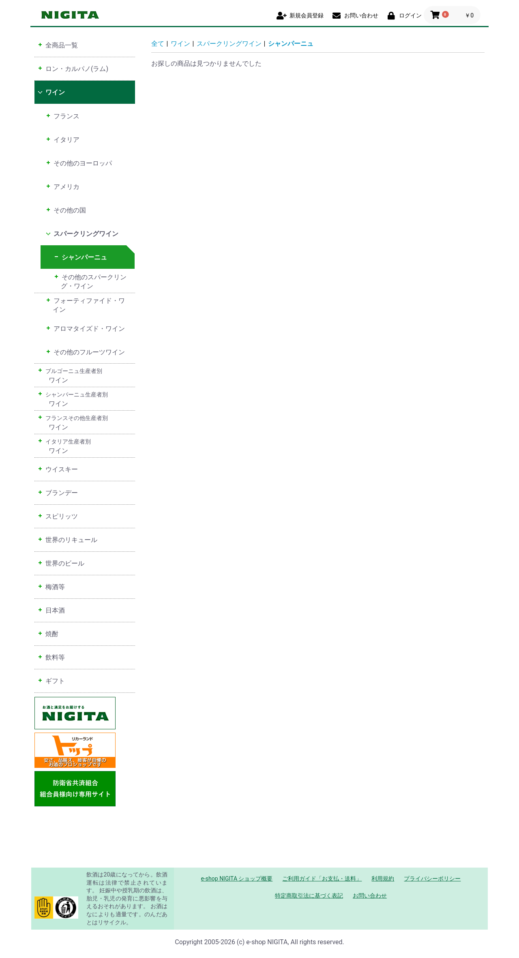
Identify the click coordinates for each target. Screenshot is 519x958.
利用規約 (382, 878)
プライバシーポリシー (432, 878)
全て (157, 43)
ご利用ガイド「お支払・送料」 (322, 878)
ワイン (180, 43)
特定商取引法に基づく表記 (309, 895)
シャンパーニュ (290, 43)
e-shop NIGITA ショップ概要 (237, 878)
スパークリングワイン (229, 43)
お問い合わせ (370, 895)
